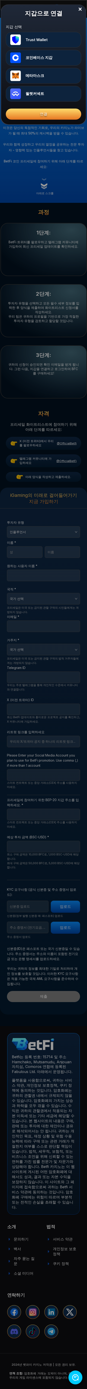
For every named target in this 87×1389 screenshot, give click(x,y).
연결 (43, 114)
